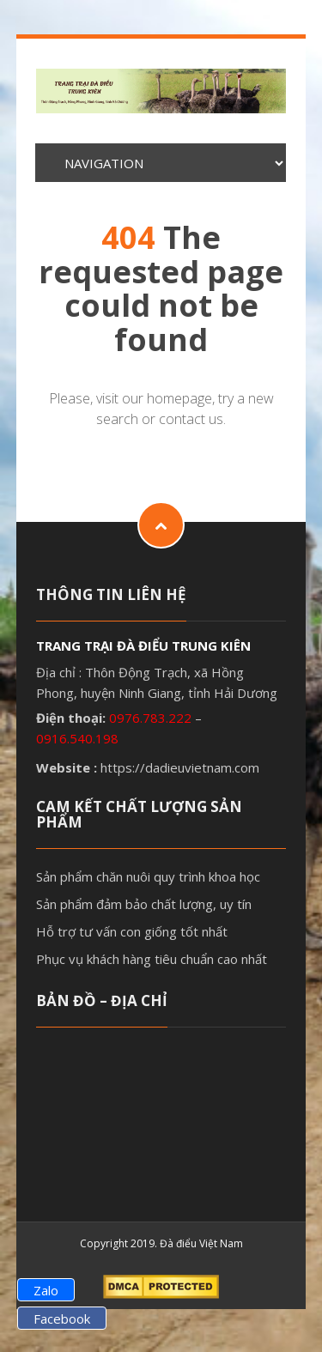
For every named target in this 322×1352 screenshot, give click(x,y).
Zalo (45, 1290)
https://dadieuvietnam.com (179, 767)
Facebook (61, 1318)
